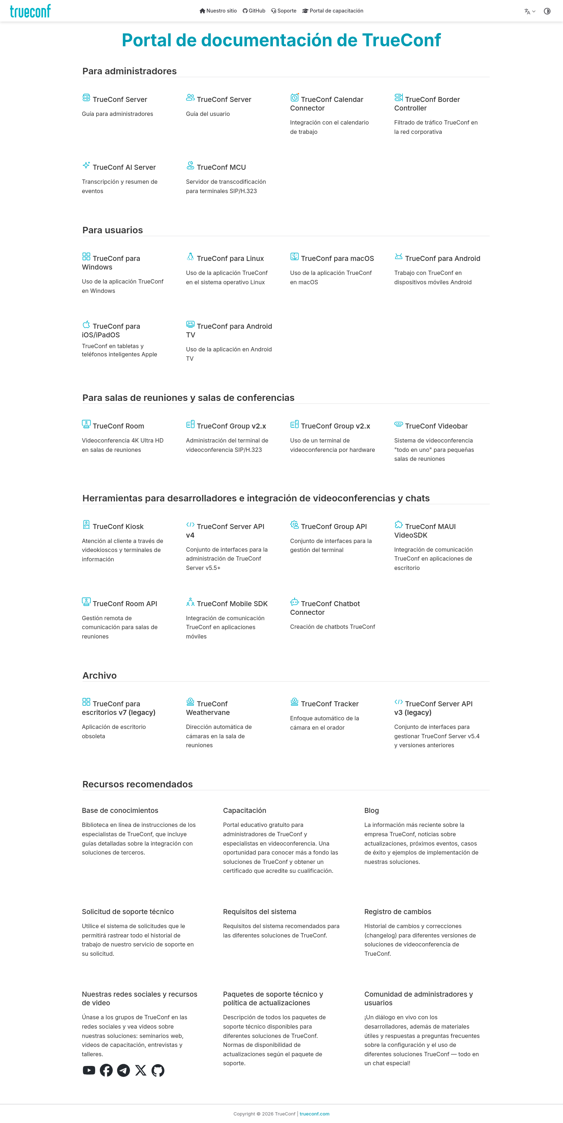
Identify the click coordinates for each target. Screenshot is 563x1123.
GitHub (254, 11)
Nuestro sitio (218, 11)
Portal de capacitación (332, 11)
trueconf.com (315, 1114)
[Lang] (531, 11)
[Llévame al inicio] (32, 11)
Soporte (284, 11)
